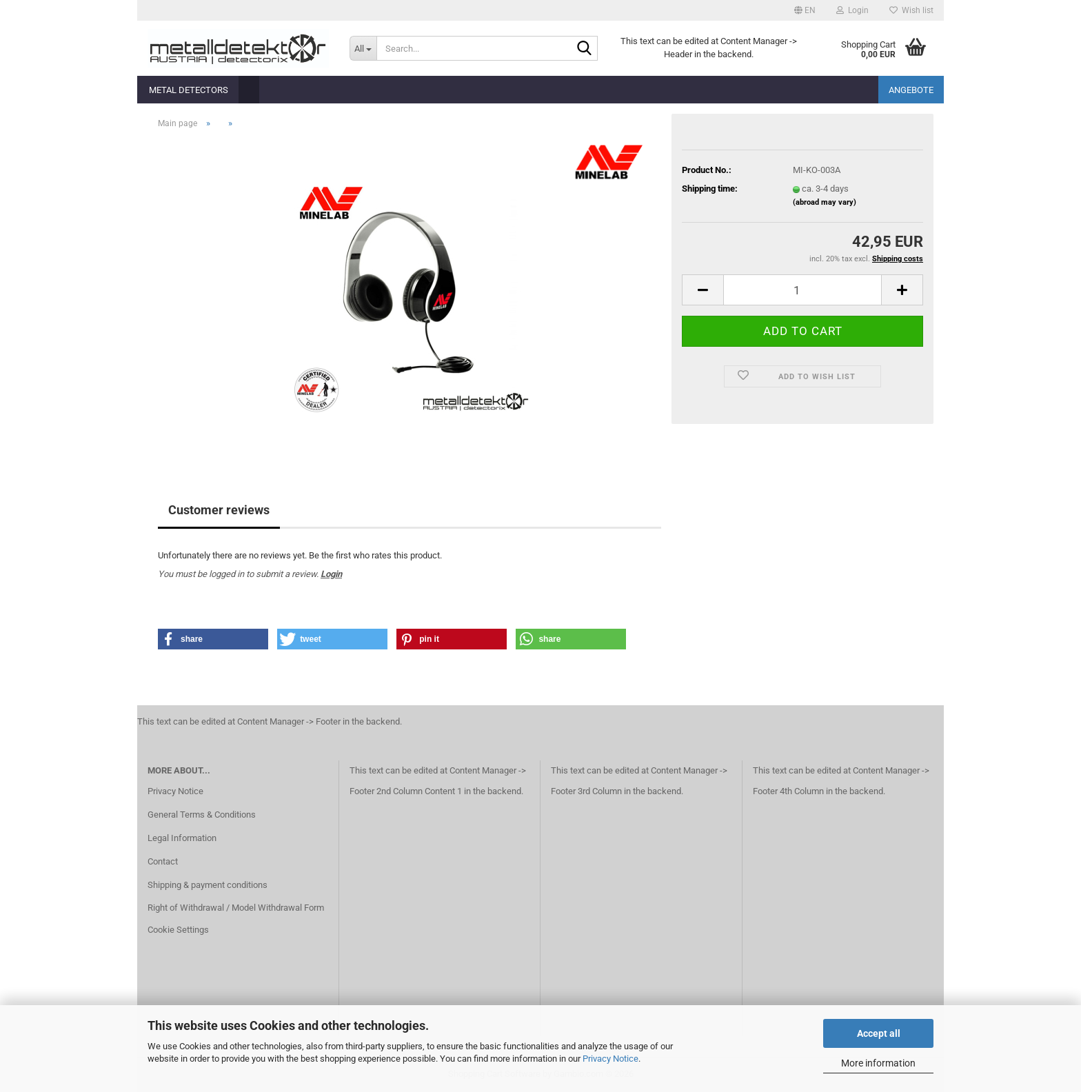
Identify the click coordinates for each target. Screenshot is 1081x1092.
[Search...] (363, 48)
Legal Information (182, 838)
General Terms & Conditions (202, 814)
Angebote (911, 90)
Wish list (911, 10)
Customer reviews (219, 510)
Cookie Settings (178, 929)
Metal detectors (188, 90)
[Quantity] (802, 289)
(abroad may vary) (824, 202)
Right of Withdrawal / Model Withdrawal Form (236, 907)
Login (331, 574)
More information (878, 1063)
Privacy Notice (610, 1058)
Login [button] (852, 10)
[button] (805, 10)
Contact (163, 861)
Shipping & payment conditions (207, 885)
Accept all (878, 1033)
